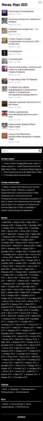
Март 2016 (5, 342)
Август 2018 (13, 313)
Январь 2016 (32, 342)
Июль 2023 (36, 254)
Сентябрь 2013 (34, 360)
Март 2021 (36, 281)
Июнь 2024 (6, 246)
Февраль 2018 (9, 319)
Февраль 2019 (7, 307)
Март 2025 (36, 234)
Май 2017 (17, 328)
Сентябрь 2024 (7, 243)
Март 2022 (29, 269)
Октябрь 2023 (35, 251)
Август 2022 (8, 266)
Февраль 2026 (7, 225)
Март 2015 (30, 348)
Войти (5, 404)
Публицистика (27, 389)
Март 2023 (5, 260)
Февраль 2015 (7, 351)
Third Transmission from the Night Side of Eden (23, 172)
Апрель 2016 (31, 339)
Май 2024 (17, 246)
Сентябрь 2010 (21, 377)
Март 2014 (21, 360)
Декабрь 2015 (7, 345)
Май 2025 (12, 234)
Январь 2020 (13, 295)
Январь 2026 (21, 225)
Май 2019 (5, 304)
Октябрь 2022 (35, 263)
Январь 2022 (21, 272)
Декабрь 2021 (35, 272)
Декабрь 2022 (7, 263)
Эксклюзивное (22, 392)
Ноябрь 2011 (6, 368)
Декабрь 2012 (7, 366)
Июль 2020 (19, 289)
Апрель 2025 (23, 234)
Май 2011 (32, 371)
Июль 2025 (25, 231)
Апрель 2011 (6, 374)
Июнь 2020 (31, 289)
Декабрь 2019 (27, 295)
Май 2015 (19, 348)
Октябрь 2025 (22, 228)
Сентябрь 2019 (35, 298)
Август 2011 (8, 371)
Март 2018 (36, 316)
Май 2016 (19, 339)
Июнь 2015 (8, 348)
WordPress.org (23, 407)
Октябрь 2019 (20, 298)
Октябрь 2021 (22, 275)
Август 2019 (8, 301)
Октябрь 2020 (13, 287)
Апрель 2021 (23, 281)
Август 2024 (21, 243)
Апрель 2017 (29, 328)
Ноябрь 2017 (13, 322)
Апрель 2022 (17, 269)
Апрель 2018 (23, 316)
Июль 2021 (25, 278)
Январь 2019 (21, 307)
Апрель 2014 (8, 360)
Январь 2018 (23, 319)
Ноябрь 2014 (34, 351)
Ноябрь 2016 (21, 333)
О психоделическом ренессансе (17, 175)
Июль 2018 (25, 313)
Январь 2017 (28, 330)
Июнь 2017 (6, 328)
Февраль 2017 (14, 330)
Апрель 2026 (19, 222)
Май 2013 (19, 363)
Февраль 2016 (18, 342)
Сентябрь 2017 (7, 325)
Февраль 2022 (7, 272)
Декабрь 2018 (35, 307)
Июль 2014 (12, 357)
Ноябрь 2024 (13, 240)
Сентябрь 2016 (9, 336)
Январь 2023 (32, 260)
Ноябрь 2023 (21, 251)
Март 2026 (31, 222)
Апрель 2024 (29, 246)
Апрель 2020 (13, 292)
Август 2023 (23, 254)
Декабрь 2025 (35, 225)
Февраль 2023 (18, 260)
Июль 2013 (8, 363)
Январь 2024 (28, 249)
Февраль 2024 (14, 249)
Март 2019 (29, 304)
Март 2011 (19, 374)
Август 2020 (6, 289)
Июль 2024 (34, 243)
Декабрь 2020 (24, 284)
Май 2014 (36, 357)
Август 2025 (13, 231)
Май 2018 (12, 316)
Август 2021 (13, 278)
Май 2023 (19, 257)
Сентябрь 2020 (28, 287)
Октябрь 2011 (20, 368)
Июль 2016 (36, 336)
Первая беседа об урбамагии (19, 210)
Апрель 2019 (17, 304)
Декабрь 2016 (7, 333)
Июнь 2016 (8, 339)
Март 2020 (25, 292)
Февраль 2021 (9, 284)
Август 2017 (21, 325)
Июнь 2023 (8, 257)
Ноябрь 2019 (6, 298)
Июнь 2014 (25, 357)
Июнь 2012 (20, 366)
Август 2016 (23, 336)
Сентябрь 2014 (23, 354)
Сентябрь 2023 (9, 254)
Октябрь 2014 (9, 354)
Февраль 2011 (32, 374)
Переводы (14, 389)
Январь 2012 (33, 366)
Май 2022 (5, 269)
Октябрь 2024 (27, 240)
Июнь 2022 (33, 266)
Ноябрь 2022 (21, 263)
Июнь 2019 (33, 301)
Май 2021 (12, 281)
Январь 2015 (21, 351)
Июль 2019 (21, 301)
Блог (5, 389)
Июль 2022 (21, 266)
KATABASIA (21, 417)
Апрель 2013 (31, 363)
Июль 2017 (34, 325)
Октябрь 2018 (22, 310)
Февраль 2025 (9, 237)
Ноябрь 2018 (8, 310)
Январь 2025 (23, 237)
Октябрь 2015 (22, 345)
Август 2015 (35, 345)
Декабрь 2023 (7, 251)
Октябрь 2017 (27, 322)
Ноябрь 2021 (8, 275)
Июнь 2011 (21, 371)
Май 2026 (7, 222)
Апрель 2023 (31, 257)
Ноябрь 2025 (8, 228)
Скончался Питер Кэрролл (30, 169)
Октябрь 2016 (35, 333)
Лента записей (17, 404)
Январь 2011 (6, 377)
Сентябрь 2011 (35, 368)
